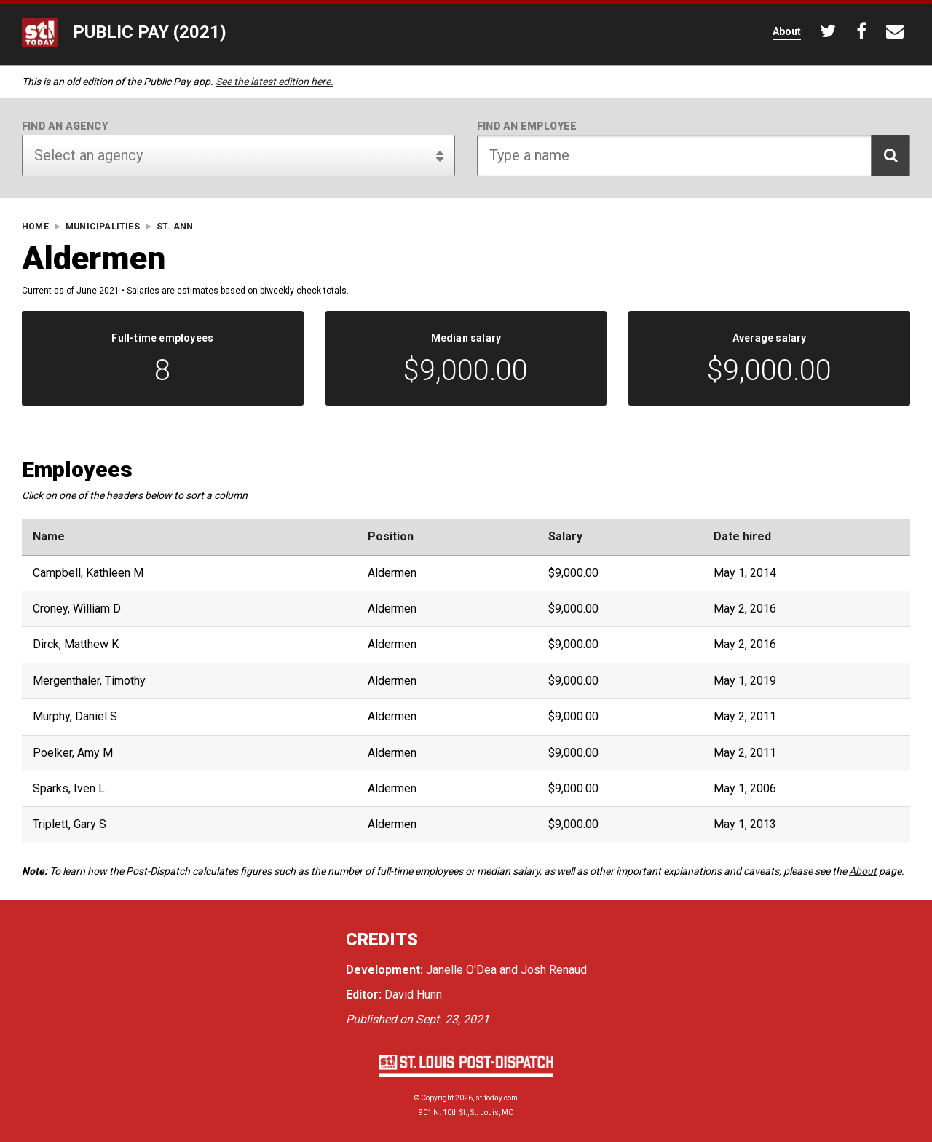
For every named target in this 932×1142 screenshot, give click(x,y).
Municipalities (103, 227)
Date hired (742, 536)
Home (35, 227)
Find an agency (65, 126)
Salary (565, 536)
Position (391, 536)
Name (49, 536)
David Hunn (413, 994)
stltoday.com (496, 1098)
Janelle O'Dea (461, 970)
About (863, 871)
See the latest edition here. (274, 81)
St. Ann (175, 227)
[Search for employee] (693, 155)
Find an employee (527, 126)
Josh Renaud (554, 970)
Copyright (437, 1098)
